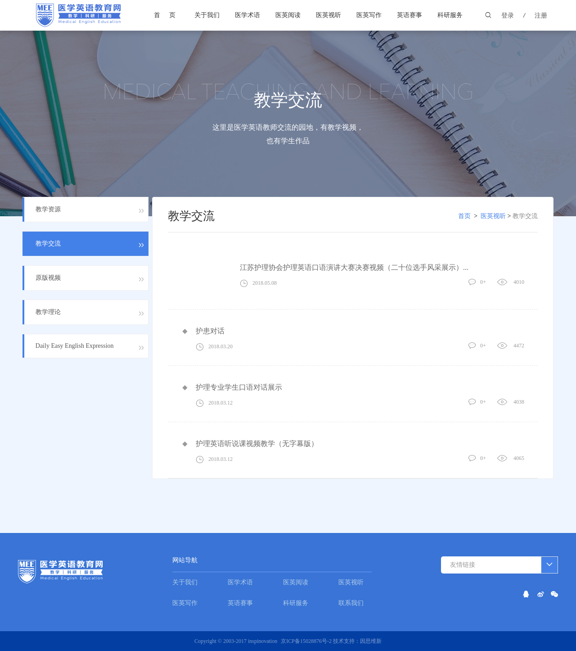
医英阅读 (288, 15)
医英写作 (369, 15)
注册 (541, 15)
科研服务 (450, 15)
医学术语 (247, 15)
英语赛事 (409, 15)
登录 (507, 15)
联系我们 (351, 603)
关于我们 (207, 15)
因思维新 (371, 641)
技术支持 (344, 641)
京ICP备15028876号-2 (307, 641)
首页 (169, 15)
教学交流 (525, 216)
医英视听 (328, 15)
